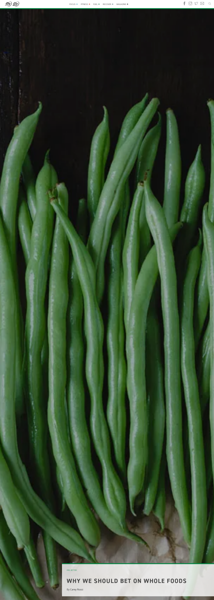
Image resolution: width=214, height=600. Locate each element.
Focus (72, 4)
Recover (107, 4)
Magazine (121, 4)
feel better (72, 570)
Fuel (95, 4)
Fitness (84, 4)
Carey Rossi (76, 589)
